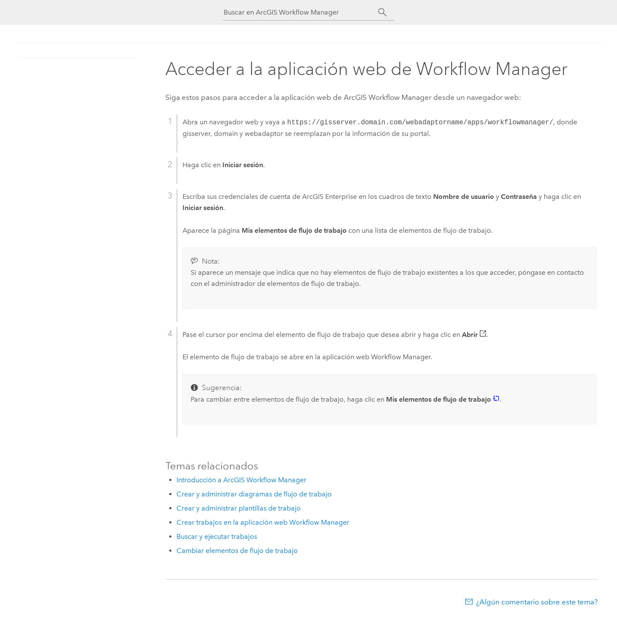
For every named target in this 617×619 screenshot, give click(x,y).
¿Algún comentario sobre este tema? (537, 602)
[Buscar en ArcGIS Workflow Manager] (301, 12)
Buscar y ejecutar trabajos (217, 536)
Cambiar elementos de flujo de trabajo (237, 551)
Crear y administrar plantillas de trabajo (239, 508)
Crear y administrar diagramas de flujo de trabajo (254, 494)
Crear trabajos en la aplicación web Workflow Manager (263, 522)
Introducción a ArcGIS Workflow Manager (241, 480)
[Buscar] (382, 12)
